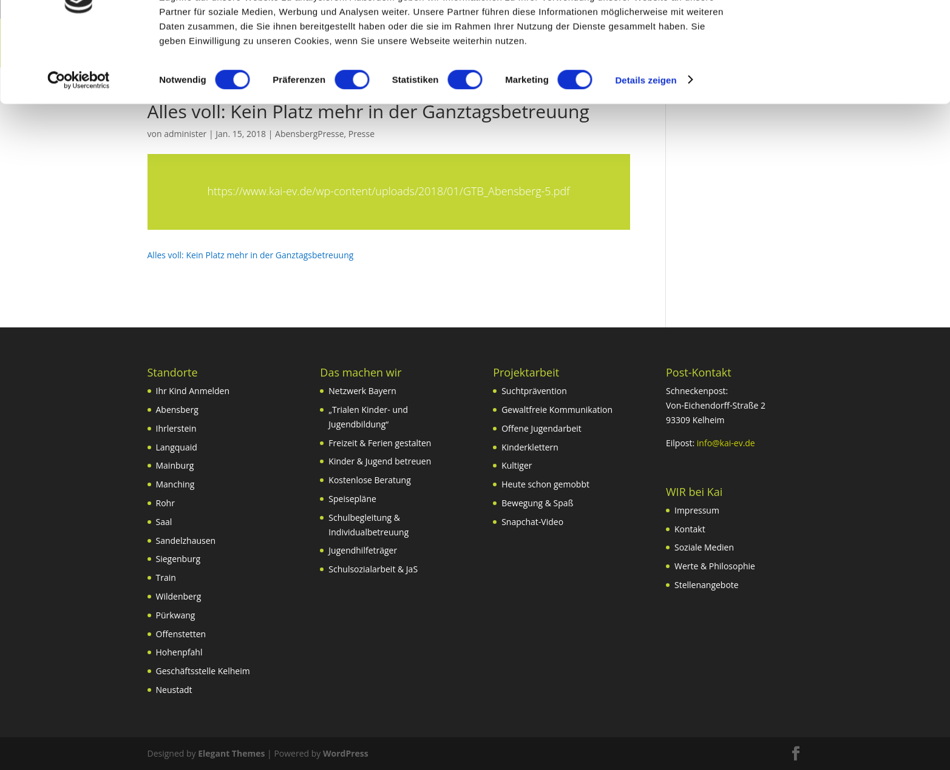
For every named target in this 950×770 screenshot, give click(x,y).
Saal (164, 521)
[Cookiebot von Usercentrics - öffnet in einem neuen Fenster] (78, 142)
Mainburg (175, 465)
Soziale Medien (704, 547)
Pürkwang (175, 615)
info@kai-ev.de (726, 443)
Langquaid (176, 447)
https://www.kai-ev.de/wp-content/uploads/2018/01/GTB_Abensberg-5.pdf (388, 191)
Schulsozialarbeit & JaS (373, 569)
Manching (175, 484)
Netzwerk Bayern (362, 391)
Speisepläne (352, 498)
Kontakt (689, 529)
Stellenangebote (706, 585)
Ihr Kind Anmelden (193, 391)
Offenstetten (181, 634)
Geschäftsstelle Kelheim (203, 671)
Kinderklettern (529, 447)
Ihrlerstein (176, 428)
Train (166, 577)
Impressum (696, 510)
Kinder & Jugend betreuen (379, 461)
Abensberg (177, 409)
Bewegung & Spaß (537, 503)
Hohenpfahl (179, 652)
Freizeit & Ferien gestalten (379, 443)
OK (849, 30)
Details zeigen (645, 141)
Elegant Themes (231, 753)
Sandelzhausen (186, 540)
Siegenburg (178, 558)
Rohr (165, 503)
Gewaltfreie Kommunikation (556, 409)
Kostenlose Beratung (369, 480)
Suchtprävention (534, 391)
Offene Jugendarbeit (541, 428)
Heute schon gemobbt (545, 484)
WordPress (345, 753)
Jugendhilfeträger (362, 550)
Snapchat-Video (532, 521)
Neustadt (174, 689)
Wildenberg (179, 596)
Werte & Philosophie (714, 566)
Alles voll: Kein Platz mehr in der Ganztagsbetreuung (251, 255)
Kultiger (516, 465)
